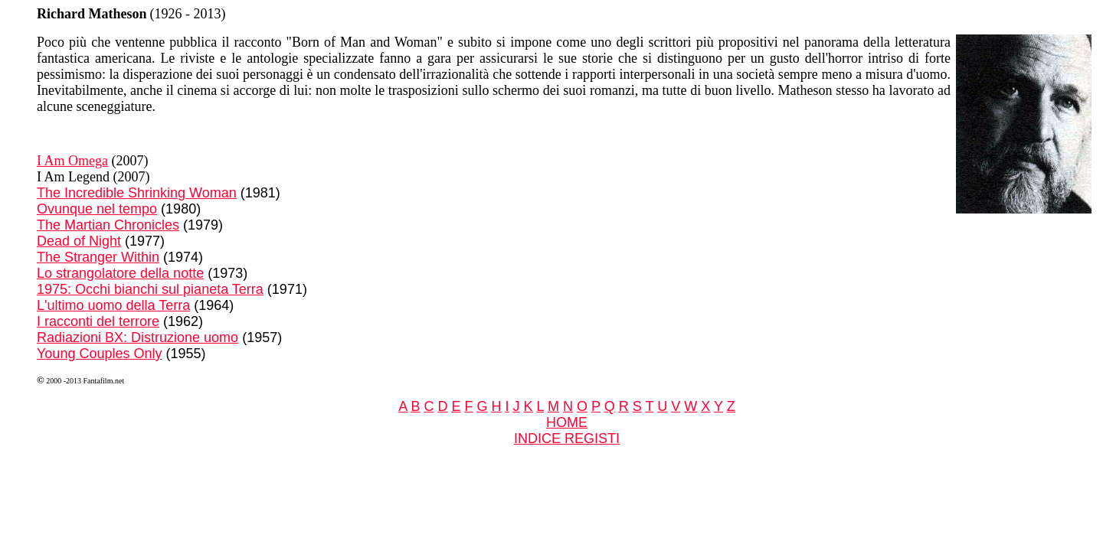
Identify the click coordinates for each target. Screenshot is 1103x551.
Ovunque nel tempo (97, 209)
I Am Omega (72, 160)
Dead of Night (79, 241)
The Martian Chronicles (108, 225)
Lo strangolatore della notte (120, 273)
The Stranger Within (98, 257)
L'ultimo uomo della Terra (113, 305)
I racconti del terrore (98, 321)
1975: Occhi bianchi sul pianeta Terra (150, 289)
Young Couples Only (99, 353)
